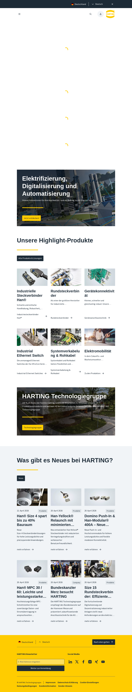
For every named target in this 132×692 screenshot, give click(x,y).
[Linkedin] (70, 661)
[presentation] (97, 4)
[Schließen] (112, 4)
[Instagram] (90, 661)
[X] (77, 661)
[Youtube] (103, 661)
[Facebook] (83, 661)
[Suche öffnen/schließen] (90, 14)
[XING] (96, 661)
